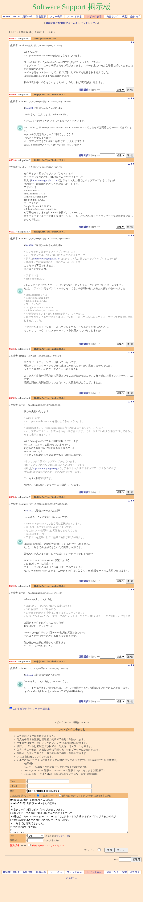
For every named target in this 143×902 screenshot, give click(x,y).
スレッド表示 (74, 16)
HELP (16, 16)
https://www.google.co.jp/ (44, 180)
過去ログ (135, 16)
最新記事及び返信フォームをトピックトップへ (72, 23)
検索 (124, 16)
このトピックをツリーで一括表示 (29, 708)
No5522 (29, 510)
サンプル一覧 (64, 843)
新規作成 (27, 16)
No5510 (29, 245)
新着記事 (41, 16)
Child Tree (71, 885)
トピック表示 (94, 16)
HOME (6, 16)
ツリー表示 (56, 16)
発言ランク (112, 16)
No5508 (29, 107)
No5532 (29, 674)
